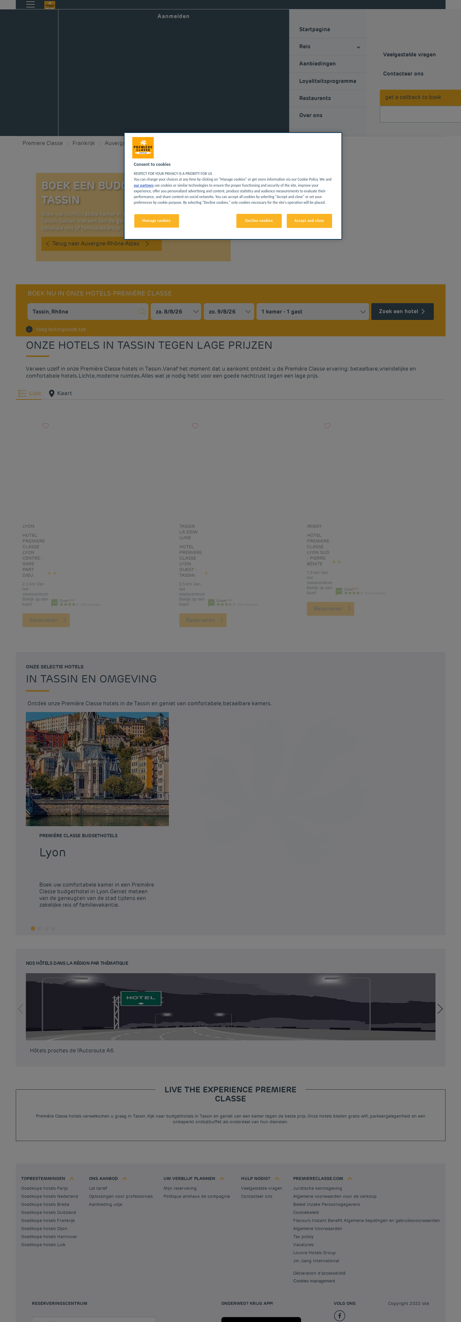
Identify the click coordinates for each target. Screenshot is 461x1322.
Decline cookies (259, 220)
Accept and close (309, 220)
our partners (144, 185)
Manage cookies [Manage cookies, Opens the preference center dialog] (156, 220)
